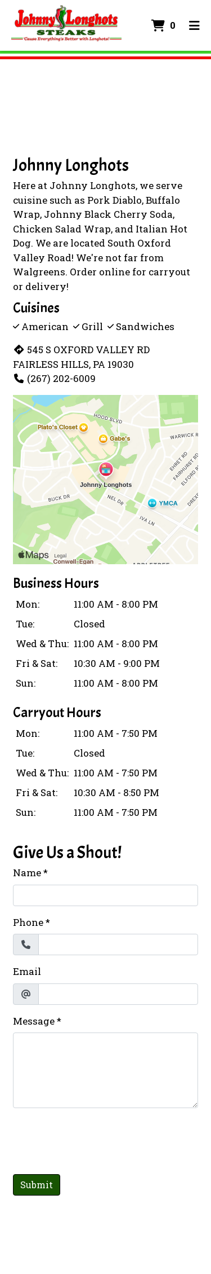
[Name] (105, 895)
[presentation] (98, 1139)
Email (27, 971)
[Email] (118, 994)
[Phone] (118, 944)
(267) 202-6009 (54, 378)
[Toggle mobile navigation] (194, 25)
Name (27, 872)
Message (34, 1020)
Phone (28, 922)
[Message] (105, 1070)
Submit (36, 1184)
